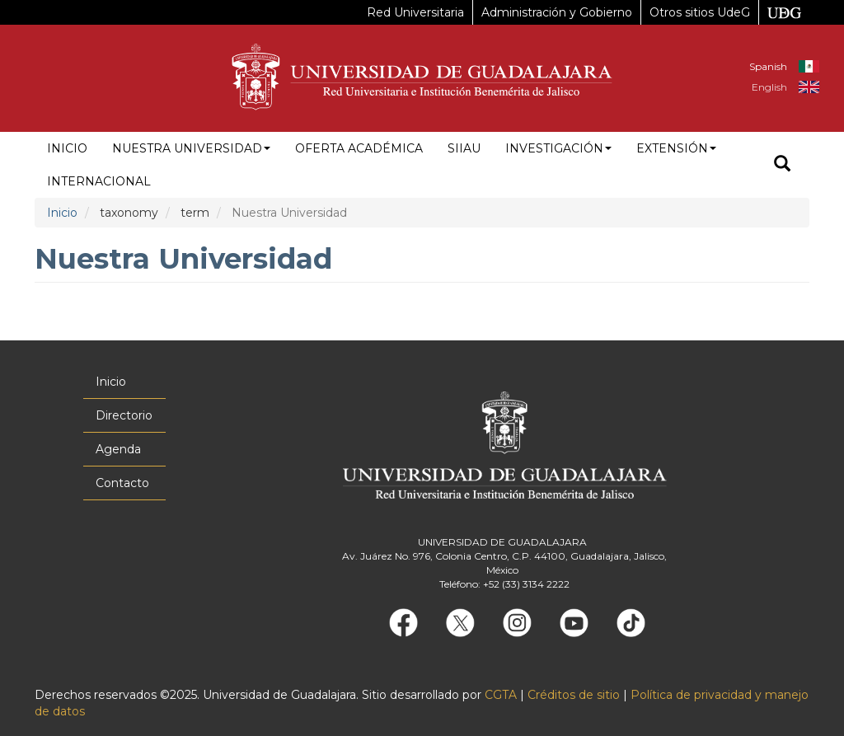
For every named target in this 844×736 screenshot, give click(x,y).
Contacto (122, 483)
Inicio (67, 148)
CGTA (501, 694)
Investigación (558, 148)
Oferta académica (359, 148)
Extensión (676, 148)
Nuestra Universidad (191, 148)
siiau (464, 148)
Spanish (768, 66)
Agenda (118, 449)
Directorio (124, 415)
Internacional (99, 181)
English (769, 87)
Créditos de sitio (574, 694)
